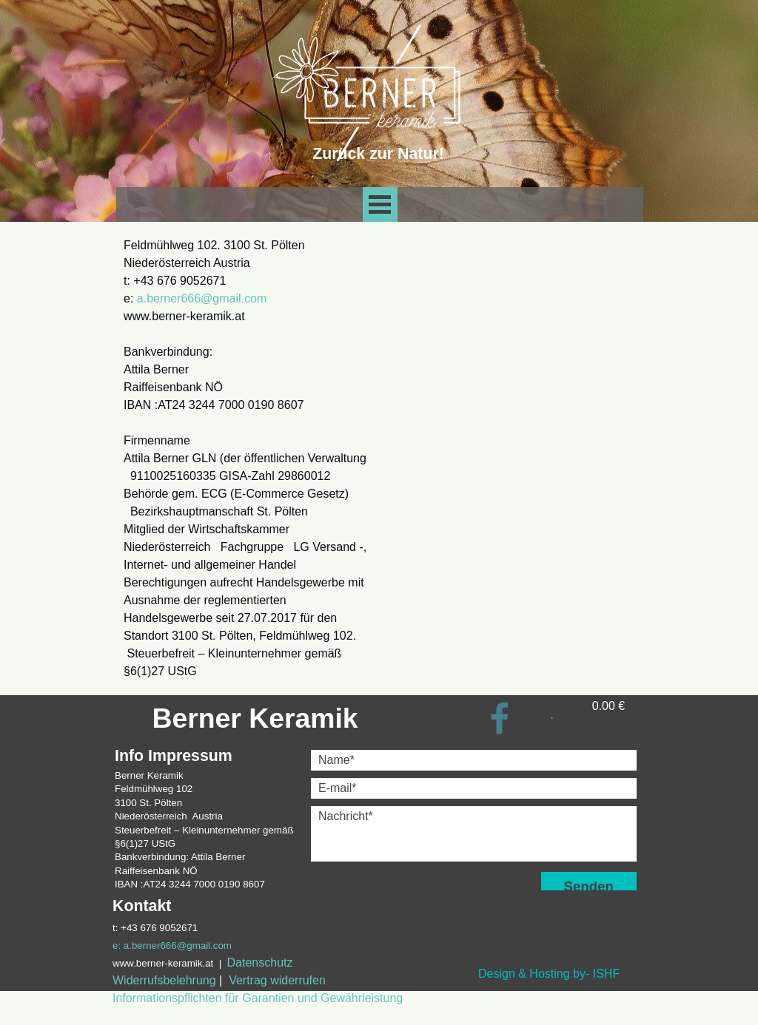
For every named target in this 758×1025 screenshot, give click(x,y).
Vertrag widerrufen (277, 980)
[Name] (474, 760)
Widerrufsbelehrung (164, 980)
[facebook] (499, 718)
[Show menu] (380, 204)
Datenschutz (260, 962)
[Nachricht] (474, 834)
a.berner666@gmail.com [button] (201, 298)
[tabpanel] (246, 458)
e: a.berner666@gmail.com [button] (172, 945)
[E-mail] (474, 788)
